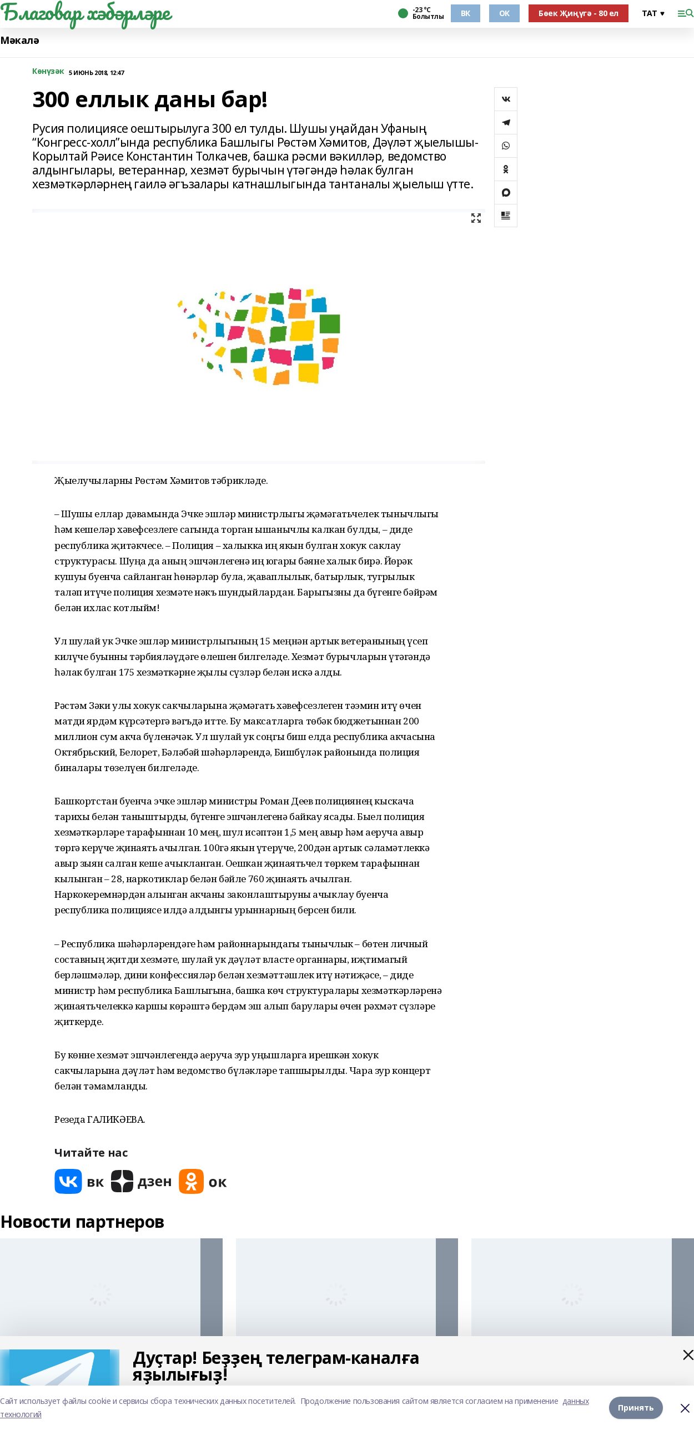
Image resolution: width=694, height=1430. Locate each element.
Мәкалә (19, 40)
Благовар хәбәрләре (84, 12)
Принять (636, 1407)
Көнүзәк (48, 71)
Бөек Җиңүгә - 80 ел (578, 13)
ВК (465, 13)
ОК (504, 13)
